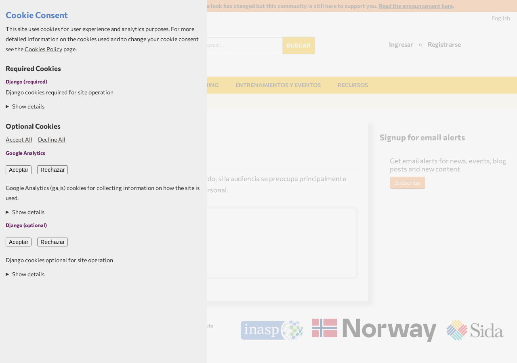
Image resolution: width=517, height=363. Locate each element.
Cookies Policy (43, 49)
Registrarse (444, 44)
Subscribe (407, 182)
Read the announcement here (416, 5)
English (501, 18)
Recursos (353, 84)
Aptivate (496, 353)
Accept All (19, 139)
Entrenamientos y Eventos (278, 84)
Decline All (51, 139)
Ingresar (401, 44)
